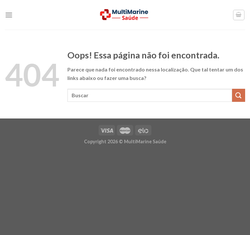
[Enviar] (238, 95)
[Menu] (9, 15)
